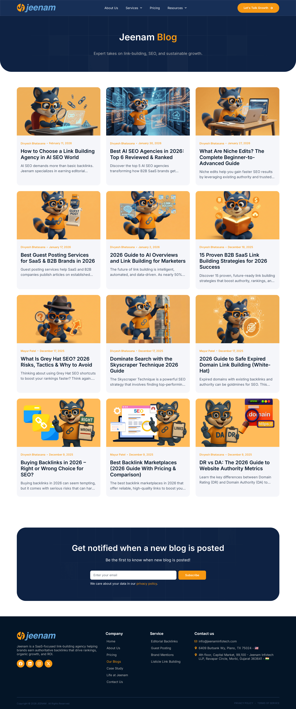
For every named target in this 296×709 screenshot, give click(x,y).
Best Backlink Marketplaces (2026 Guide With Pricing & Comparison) (143, 468)
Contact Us (115, 682)
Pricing (155, 8)
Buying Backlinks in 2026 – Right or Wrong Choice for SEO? (53, 468)
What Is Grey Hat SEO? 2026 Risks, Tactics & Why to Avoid (56, 362)
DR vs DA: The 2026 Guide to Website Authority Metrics (234, 465)
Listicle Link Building (166, 661)
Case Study (115, 668)
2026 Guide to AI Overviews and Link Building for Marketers (148, 258)
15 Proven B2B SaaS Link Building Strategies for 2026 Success (233, 261)
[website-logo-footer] (36, 636)
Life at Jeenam (117, 675)
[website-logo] (36, 8)
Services (134, 8)
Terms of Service (268, 703)
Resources (177, 8)
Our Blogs (114, 661)
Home (111, 641)
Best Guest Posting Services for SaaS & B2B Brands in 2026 (58, 258)
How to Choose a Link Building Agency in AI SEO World (58, 154)
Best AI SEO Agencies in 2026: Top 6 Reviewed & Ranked (147, 154)
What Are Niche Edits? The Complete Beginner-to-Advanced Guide (231, 157)
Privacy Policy (243, 703)
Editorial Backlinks (164, 641)
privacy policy (147, 583)
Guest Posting (161, 648)
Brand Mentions (162, 655)
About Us (111, 8)
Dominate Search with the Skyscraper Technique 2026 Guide (144, 365)
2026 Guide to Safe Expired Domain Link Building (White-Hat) (235, 365)
